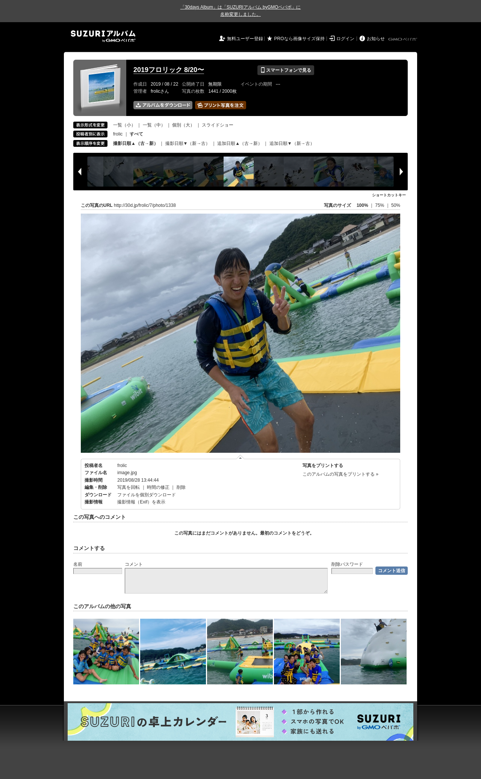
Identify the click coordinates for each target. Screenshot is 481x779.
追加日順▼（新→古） (292, 143)
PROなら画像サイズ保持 (299, 38)
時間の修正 (158, 487)
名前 (77, 564)
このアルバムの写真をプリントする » (340, 474)
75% (380, 205)
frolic (118, 134)
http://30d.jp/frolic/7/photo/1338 (145, 205)
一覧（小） (124, 125)
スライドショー (217, 125)
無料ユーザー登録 (245, 38)
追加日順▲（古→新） (239, 143)
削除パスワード (347, 564)
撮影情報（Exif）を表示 (141, 502)
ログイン (345, 38)
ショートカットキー (389, 195)
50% (395, 205)
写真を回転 (128, 487)
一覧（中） (154, 125)
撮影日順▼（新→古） (187, 143)
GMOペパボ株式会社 (403, 39)
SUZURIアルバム (103, 36)
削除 (181, 487)
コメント (134, 564)
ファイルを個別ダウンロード (146, 494)
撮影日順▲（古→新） (135, 143)
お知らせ (376, 38)
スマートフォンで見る (285, 70)
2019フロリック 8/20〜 (168, 70)
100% (362, 205)
